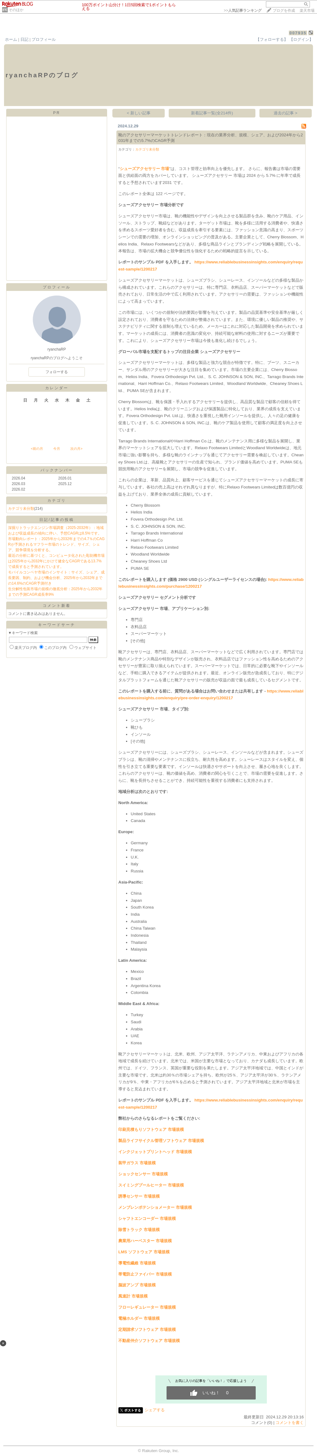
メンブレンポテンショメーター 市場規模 (155, 1207)
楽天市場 (307, 10)
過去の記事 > (285, 113)
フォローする (57, 372)
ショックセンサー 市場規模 (143, 1174)
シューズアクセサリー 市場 (144, 168)
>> (243, 10)
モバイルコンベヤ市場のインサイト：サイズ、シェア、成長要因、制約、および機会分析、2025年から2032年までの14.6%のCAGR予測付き (56, 578)
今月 (56, 448)
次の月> (76, 448)
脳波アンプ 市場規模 (137, 1285)
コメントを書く (290, 1422)
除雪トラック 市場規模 (139, 1229)
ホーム (11, 39)
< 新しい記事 (139, 113)
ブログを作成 (284, 10)
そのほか (16, 10)
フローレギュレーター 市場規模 (147, 1307)
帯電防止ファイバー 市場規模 (145, 1274)
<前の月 (37, 448)
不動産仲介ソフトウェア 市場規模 (149, 1340)
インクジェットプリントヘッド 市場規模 (155, 1151)
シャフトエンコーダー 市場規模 (147, 1218)
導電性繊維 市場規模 (137, 1263)
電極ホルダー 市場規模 (139, 1318)
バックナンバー (57, 470)
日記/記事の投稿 (56, 520)
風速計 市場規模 (133, 1296)
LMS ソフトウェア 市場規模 (144, 1252)
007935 (297, 33)
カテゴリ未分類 (21, 508)
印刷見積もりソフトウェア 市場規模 (151, 1129)
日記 (24, 39)
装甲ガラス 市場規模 (137, 1163)
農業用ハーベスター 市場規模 (145, 1240)
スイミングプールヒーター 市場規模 (151, 1185)
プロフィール (44, 39)
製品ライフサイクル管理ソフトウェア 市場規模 (161, 1140)
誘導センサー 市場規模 (139, 1196)
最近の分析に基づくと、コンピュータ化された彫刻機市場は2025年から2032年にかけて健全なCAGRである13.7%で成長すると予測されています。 (56, 561)
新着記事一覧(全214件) (212, 113)
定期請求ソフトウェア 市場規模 (147, 1329)
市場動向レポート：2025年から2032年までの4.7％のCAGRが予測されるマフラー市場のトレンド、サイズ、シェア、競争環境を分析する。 (56, 544)
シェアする (155, 1410)
